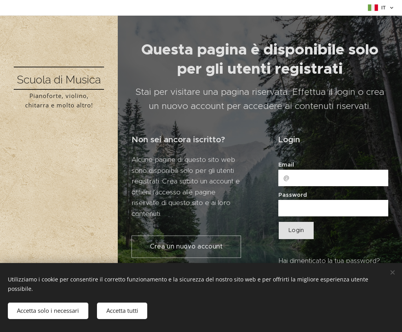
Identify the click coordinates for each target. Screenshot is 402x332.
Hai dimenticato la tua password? (329, 260)
